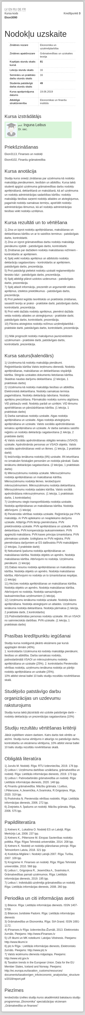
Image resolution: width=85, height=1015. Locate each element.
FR (24, 9)
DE (20, 9)
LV (6, 9)
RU (15, 9)
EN (10, 9)
